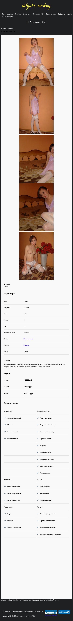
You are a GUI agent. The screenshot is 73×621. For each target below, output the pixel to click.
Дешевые (27, 14)
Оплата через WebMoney (22, 611)
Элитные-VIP (38, 14)
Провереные (51, 14)
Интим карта (7, 16)
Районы (61, 14)
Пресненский (28, 339)
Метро (69, 14)
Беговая (26, 345)
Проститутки (7, 14)
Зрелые (18, 14)
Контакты (39, 611)
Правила (6, 611)
